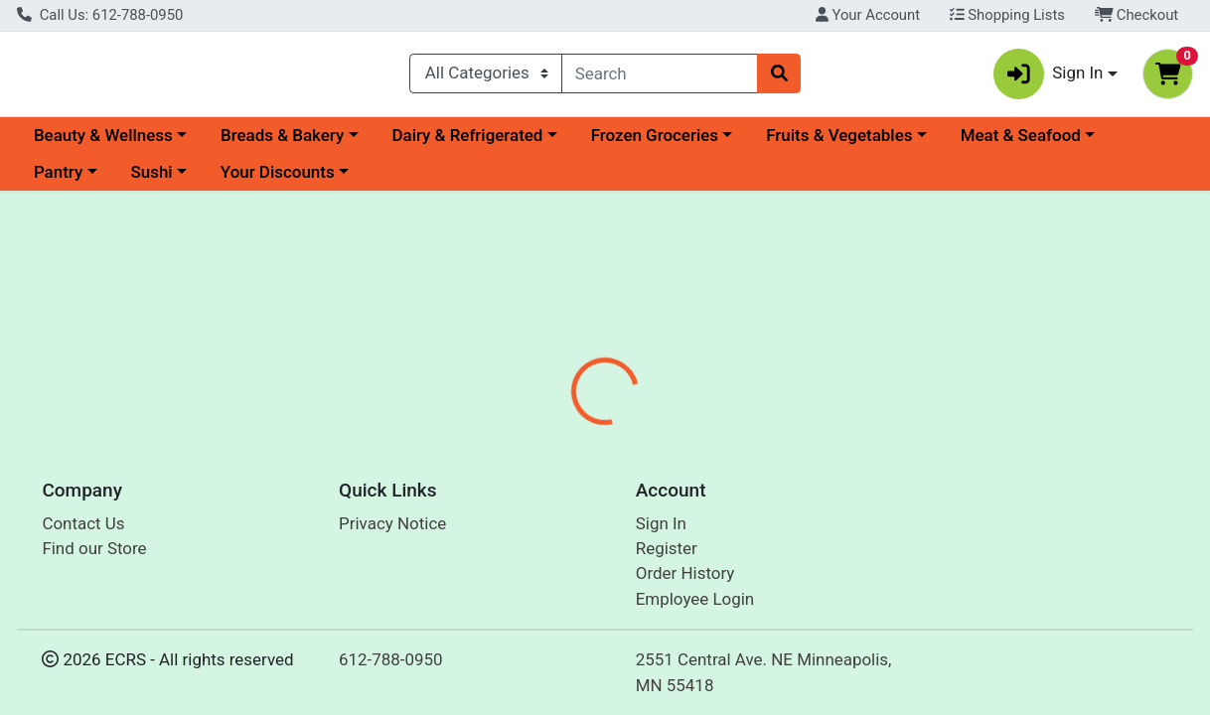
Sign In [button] (1048, 78)
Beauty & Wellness (103, 143)
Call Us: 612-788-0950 (100, 15)
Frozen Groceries (654, 143)
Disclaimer (653, 469)
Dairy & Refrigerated (466, 143)
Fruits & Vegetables (839, 143)
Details (559, 469)
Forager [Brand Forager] (742, 595)
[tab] (560, 469)
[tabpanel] (858, 579)
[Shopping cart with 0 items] (1167, 78)
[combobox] (659, 77)
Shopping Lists (1007, 15)
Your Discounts (278, 181)
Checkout (1137, 15)
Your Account (868, 15)
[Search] (659, 77)
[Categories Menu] (485, 77)
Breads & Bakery (282, 143)
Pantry (58, 181)
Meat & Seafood (1021, 143)
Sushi (151, 181)
